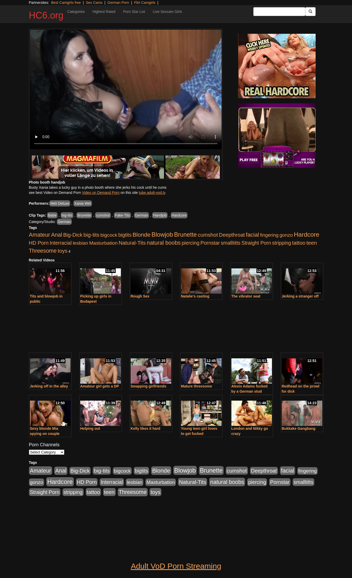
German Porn (118, 3)
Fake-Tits (122, 215)
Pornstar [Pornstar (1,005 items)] (210, 243)
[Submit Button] (310, 11)
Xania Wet (82, 203)
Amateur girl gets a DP (99, 386)
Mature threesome (196, 386)
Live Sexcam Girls (167, 12)
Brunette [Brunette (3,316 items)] (185, 234)
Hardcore (179, 215)
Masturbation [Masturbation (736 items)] (103, 243)
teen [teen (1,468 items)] (311, 243)
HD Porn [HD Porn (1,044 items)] (39, 243)
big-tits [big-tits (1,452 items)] (91, 235)
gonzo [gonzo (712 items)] (286, 235)
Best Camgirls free (66, 3)
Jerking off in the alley (49, 386)
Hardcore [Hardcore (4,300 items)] (306, 234)
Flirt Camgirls (144, 3)
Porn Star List (134, 12)
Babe (52, 215)
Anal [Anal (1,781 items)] (56, 235)
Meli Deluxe (59, 203)
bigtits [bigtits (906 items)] (124, 235)
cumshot (103, 215)
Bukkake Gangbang (299, 428)
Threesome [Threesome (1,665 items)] (43, 251)
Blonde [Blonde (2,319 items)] (141, 235)
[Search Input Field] (279, 11)
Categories (76, 12)
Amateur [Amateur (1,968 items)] (39, 235)
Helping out (90, 428)
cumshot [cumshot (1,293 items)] (208, 235)
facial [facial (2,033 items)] (252, 235)
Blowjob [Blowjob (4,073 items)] (162, 234)
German (141, 215)
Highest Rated (103, 12)
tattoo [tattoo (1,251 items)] (298, 243)
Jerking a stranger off (300, 296)
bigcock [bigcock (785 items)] (108, 235)
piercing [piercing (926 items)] (190, 243)
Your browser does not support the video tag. (126, 89)
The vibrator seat (246, 296)
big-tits (67, 215)
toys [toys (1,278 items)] (62, 251)
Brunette (84, 215)
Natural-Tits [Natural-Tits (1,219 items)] (132, 243)
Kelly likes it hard (145, 428)
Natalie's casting (195, 296)
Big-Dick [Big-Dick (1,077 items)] (73, 235)
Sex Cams (94, 3)
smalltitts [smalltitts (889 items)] (230, 243)
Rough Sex (140, 296)
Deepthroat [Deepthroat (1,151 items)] (232, 235)
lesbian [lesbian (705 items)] (80, 243)
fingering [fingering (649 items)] (269, 235)
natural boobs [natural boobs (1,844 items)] (164, 243)
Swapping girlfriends (148, 386)
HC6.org (46, 15)
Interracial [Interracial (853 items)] (61, 243)
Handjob (160, 215)
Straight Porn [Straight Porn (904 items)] (256, 243)
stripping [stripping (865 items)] (281, 243)
